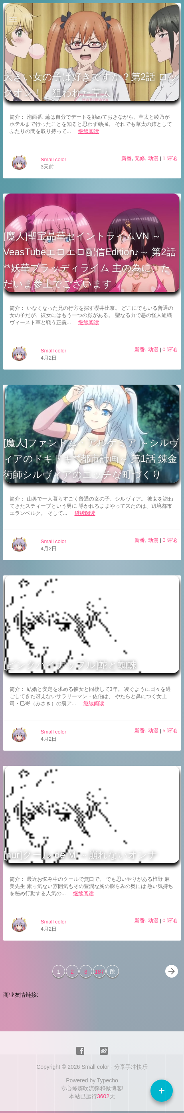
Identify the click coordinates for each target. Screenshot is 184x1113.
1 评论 (169, 158)
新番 (126, 158)
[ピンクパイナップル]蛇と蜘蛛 (70, 664)
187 (99, 971)
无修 (140, 158)
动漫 (153, 158)
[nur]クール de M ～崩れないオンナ (80, 854)
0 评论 (169, 349)
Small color (53, 159)
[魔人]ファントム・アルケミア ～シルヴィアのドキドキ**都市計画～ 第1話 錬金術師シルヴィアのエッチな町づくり (91, 458)
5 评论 (169, 731)
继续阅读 (88, 131)
